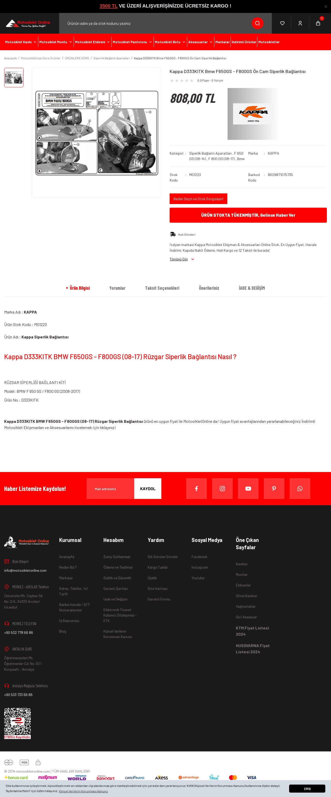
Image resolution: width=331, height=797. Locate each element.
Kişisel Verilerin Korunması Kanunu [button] (83, 791)
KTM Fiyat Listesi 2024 (252, 630)
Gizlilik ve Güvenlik (117, 578)
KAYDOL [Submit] (148, 488)
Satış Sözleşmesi (116, 556)
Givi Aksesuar (246, 617)
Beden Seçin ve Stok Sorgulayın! (198, 199)
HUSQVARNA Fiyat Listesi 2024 (253, 648)
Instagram (200, 567)
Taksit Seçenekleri (162, 288)
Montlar (242, 574)
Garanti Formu (159, 599)
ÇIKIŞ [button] (307, 788)
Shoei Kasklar (246, 595)
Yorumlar (117, 288)
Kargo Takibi (158, 567)
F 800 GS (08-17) (221, 158)
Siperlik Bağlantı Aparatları (210, 153)
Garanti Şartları (115, 588)
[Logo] (27, 23)
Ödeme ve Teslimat (118, 567)
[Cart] (318, 23)
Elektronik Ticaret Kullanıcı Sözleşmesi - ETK (120, 615)
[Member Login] (300, 23)
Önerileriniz (209, 288)
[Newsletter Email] (124, 488)
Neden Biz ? (68, 567)
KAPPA (273, 153)
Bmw (241, 158)
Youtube (198, 578)
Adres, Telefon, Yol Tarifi (73, 591)
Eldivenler (243, 585)
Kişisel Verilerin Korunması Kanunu (117, 634)
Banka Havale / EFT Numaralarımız (74, 607)
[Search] (165, 23)
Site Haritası (158, 588)
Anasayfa (66, 556)
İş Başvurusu (69, 620)
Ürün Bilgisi (80, 288)
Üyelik (152, 578)
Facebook (199, 556)
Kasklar (242, 564)
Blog (62, 631)
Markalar (66, 578)
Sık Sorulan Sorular (163, 556)
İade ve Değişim (115, 599)
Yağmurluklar (246, 606)
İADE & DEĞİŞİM (252, 288)
